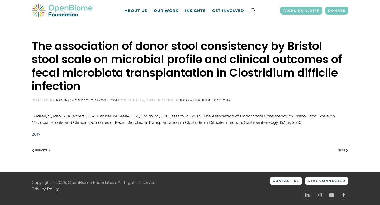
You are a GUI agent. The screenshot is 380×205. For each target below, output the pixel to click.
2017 (36, 134)
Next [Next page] (343, 150)
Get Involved (228, 10)
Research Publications (205, 100)
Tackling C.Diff (301, 10)
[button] (253, 10)
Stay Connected (326, 181)
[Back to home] (63, 10)
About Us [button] (136, 10)
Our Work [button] (166, 10)
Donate (336, 10)
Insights (195, 10)
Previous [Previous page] (41, 150)
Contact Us (286, 181)
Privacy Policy (45, 188)
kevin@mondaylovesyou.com (88, 100)
